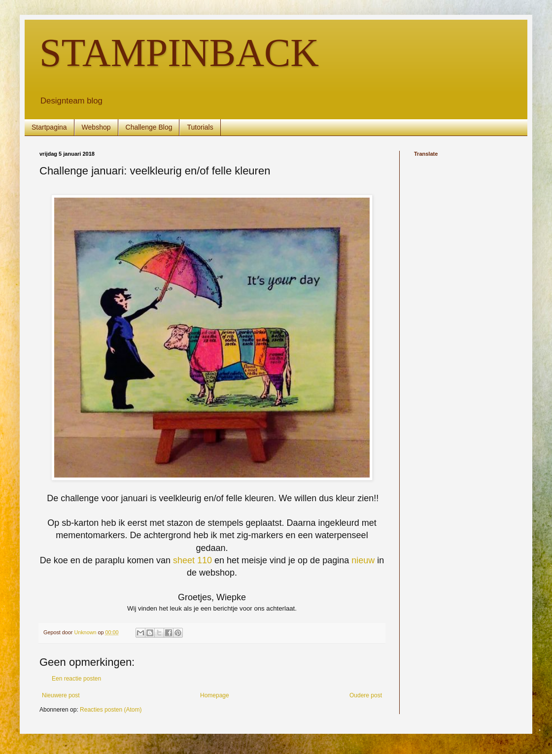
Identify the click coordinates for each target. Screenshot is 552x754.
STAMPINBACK (179, 52)
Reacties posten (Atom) (110, 709)
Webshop (96, 127)
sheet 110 (192, 560)
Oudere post (365, 695)
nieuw (363, 560)
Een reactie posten (76, 678)
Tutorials (200, 127)
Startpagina (49, 127)
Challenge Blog (149, 127)
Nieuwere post (61, 695)
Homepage (214, 695)
